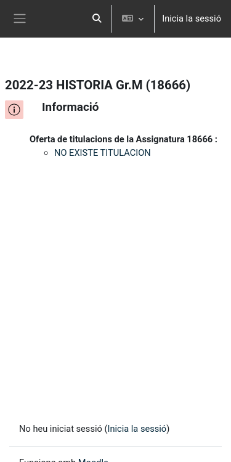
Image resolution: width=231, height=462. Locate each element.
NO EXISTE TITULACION (102, 152)
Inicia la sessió (191, 18)
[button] (97, 19)
